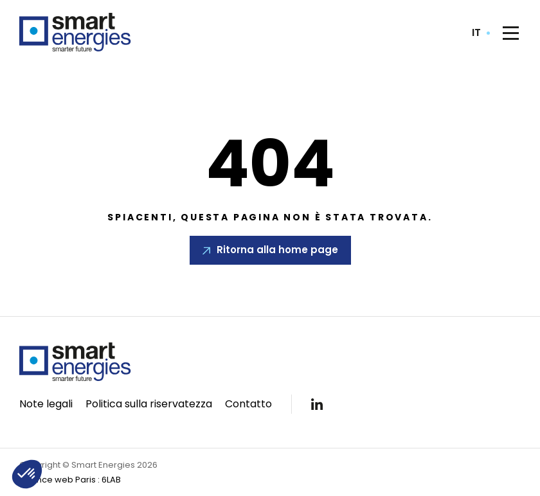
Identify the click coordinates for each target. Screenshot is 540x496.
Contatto (248, 403)
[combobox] (481, 33)
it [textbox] (476, 33)
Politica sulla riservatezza (149, 403)
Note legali (46, 403)
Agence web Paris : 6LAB (70, 479)
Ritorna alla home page (277, 249)
